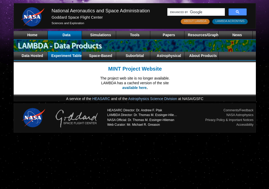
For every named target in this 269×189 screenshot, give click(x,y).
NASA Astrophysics (240, 115)
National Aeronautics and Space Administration (100, 10)
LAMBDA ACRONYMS (230, 21)
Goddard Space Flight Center (77, 17)
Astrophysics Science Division (152, 99)
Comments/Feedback (239, 110)
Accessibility (244, 125)
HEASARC (101, 99)
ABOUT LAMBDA (195, 21)
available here (134, 88)
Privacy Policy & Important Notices (229, 120)
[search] (195, 12)
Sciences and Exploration (67, 23)
